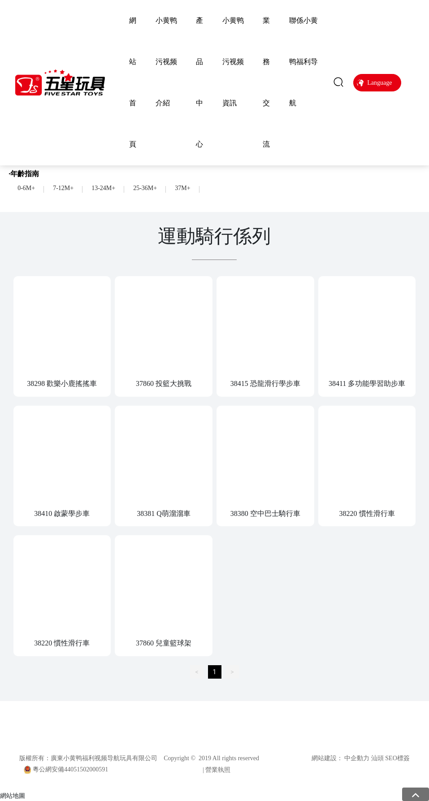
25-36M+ (145, 188)
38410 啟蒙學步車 (62, 513)
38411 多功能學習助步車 (367, 383)
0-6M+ (26, 188)
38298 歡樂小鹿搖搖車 (62, 383)
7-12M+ (63, 188)
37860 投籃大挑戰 (163, 383)
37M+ (182, 188)
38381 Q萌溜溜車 (164, 513)
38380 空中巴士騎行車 (265, 513)
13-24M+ (103, 188)
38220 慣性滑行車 (367, 513)
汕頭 (377, 758)
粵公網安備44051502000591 (70, 769)
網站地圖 (12, 795)
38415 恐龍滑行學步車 (265, 383)
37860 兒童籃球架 (163, 643)
